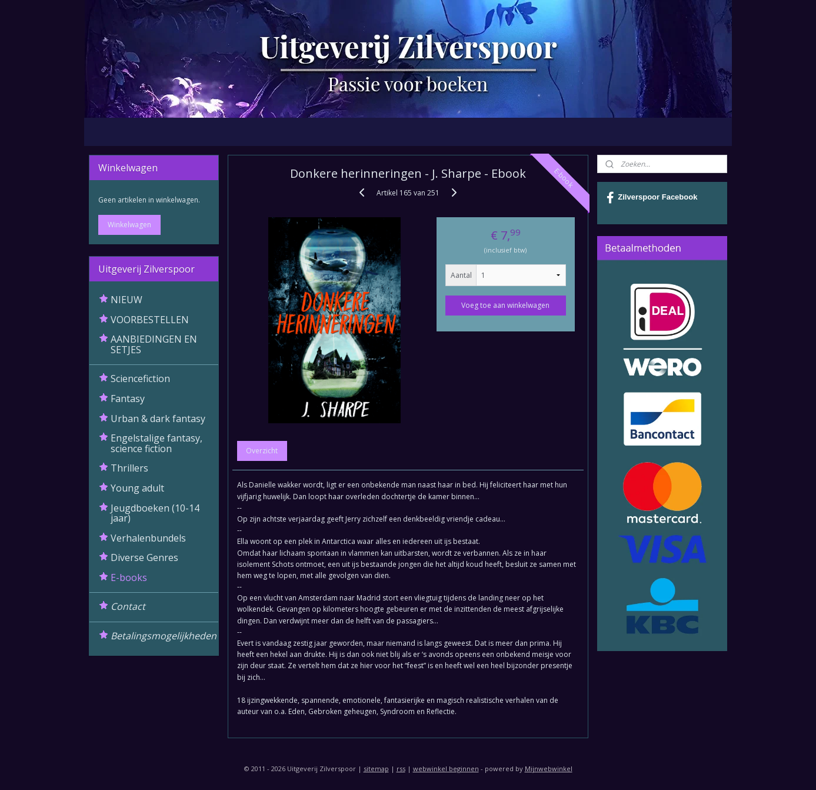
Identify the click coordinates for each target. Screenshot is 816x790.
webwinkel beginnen (446, 768)
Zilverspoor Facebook (652, 198)
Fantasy (128, 398)
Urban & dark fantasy (158, 418)
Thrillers (129, 468)
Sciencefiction (140, 378)
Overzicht (262, 451)
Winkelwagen (129, 225)
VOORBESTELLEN (150, 319)
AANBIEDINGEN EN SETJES (154, 344)
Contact (128, 606)
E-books (129, 577)
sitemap (376, 768)
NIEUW (126, 299)
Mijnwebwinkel (548, 768)
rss (401, 768)
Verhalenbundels (148, 538)
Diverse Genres (144, 557)
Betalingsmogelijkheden (164, 635)
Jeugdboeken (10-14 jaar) (155, 513)
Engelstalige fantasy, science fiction (156, 443)
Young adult (137, 488)
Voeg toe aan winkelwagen (506, 305)
